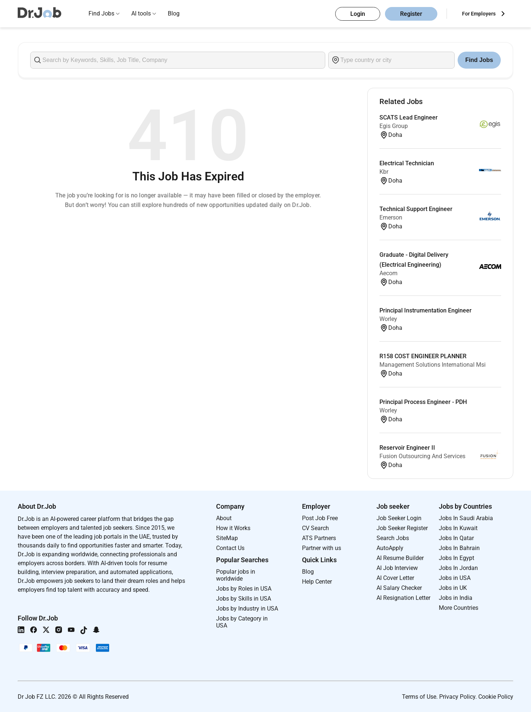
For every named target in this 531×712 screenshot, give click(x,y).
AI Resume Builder (400, 557)
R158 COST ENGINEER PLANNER (422, 356)
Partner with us (321, 548)
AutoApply (389, 548)
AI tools (141, 13)
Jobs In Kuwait (458, 528)
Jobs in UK (453, 587)
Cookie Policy (495, 696)
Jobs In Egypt (456, 557)
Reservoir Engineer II (407, 447)
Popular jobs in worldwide (235, 575)
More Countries (458, 607)
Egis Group (393, 125)
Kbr (383, 171)
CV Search (315, 528)
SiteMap (227, 538)
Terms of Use (419, 696)
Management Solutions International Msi (432, 364)
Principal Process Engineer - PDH (423, 401)
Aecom (388, 273)
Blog (174, 13)
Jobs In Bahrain (459, 548)
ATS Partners (319, 538)
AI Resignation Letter (403, 597)
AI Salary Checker (399, 587)
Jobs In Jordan (458, 567)
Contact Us (230, 548)
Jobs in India (455, 597)
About (224, 518)
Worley (388, 318)
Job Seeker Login (398, 518)
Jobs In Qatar (456, 538)
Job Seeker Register (402, 528)
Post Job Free (320, 518)
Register (411, 13)
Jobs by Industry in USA (247, 608)
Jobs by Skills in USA (243, 598)
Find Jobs (101, 13)
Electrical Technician (406, 163)
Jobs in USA (455, 577)
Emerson (390, 217)
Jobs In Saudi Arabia (466, 518)
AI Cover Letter (395, 577)
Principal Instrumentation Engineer (425, 310)
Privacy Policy (457, 696)
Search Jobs (392, 538)
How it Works (233, 528)
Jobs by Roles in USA (243, 588)
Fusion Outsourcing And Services (422, 456)
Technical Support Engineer (415, 208)
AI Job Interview (397, 567)
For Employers (479, 14)
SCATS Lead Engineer (408, 117)
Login (357, 13)
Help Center (317, 581)
